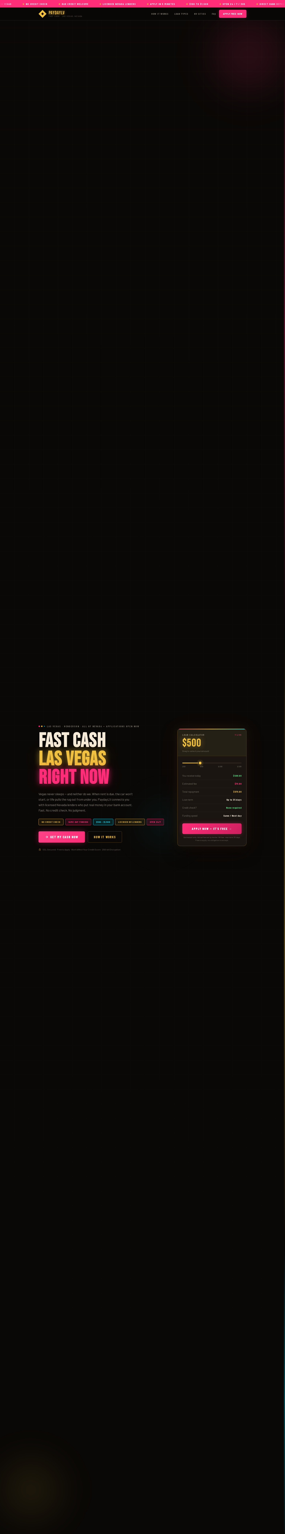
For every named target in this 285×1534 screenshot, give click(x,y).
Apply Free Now (232, 13)
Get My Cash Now (61, 837)
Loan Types (181, 13)
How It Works (159, 13)
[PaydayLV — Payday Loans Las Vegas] (60, 14)
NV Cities (200, 13)
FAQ (214, 13)
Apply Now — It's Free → (212, 828)
